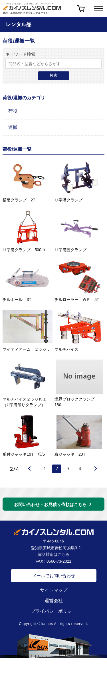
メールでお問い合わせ (53, 577)
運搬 (12, 127)
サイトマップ (53, 592)
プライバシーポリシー (53, 613)
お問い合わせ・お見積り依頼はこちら (50, 506)
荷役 (12, 111)
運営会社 (54, 602)
